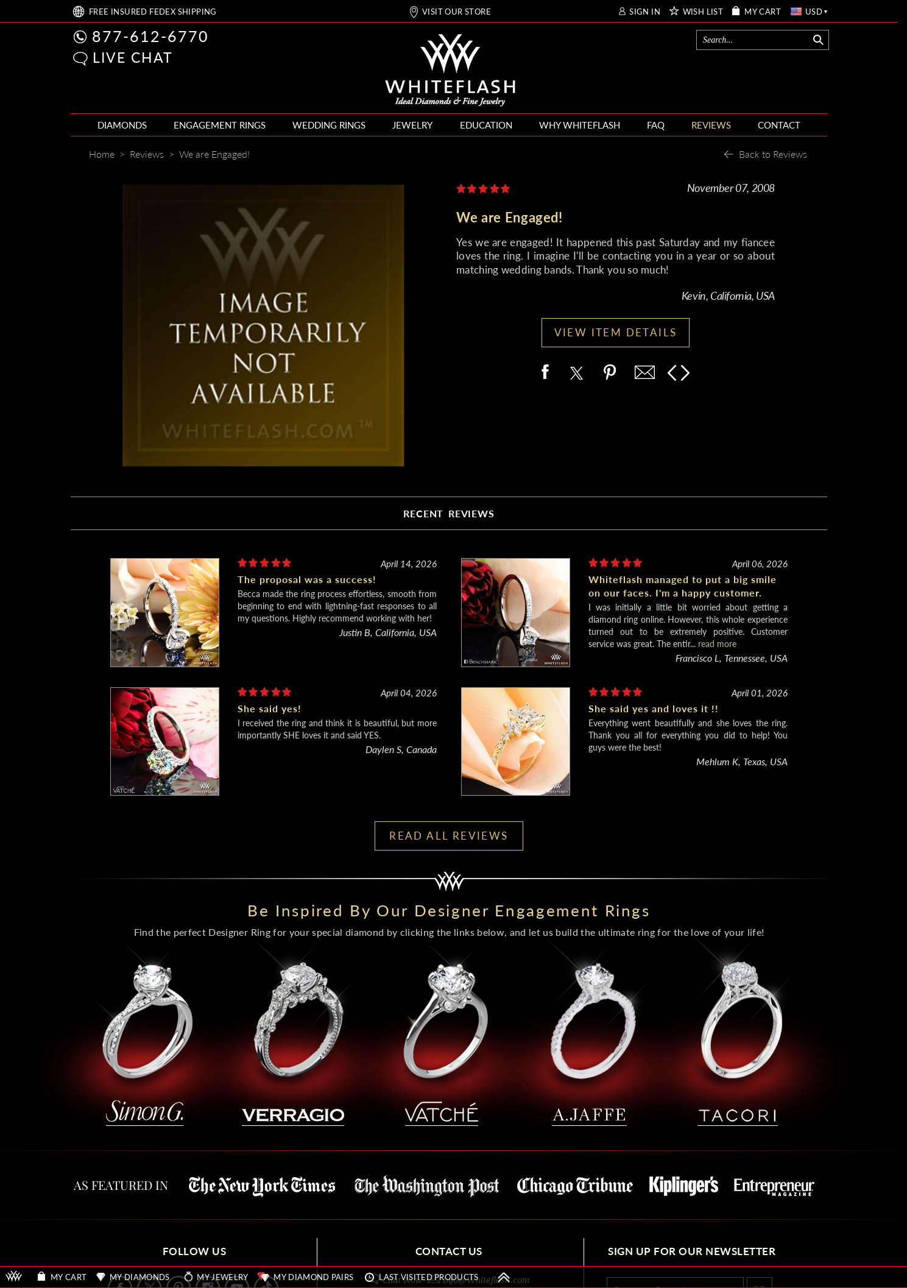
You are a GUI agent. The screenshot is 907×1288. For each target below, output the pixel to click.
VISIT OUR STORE (456, 11)
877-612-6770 (150, 36)
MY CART (762, 11)
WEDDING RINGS (328, 124)
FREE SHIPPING (153, 11)
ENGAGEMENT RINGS (220, 124)
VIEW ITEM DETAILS (615, 332)
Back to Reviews (773, 154)
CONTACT (779, 124)
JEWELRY (412, 124)
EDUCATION (486, 124)
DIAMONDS (122, 124)
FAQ (656, 124)
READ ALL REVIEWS (448, 835)
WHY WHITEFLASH (579, 124)
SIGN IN (644, 11)
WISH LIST (703, 11)
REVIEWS (711, 124)
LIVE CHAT (133, 57)
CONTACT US (448, 1251)
